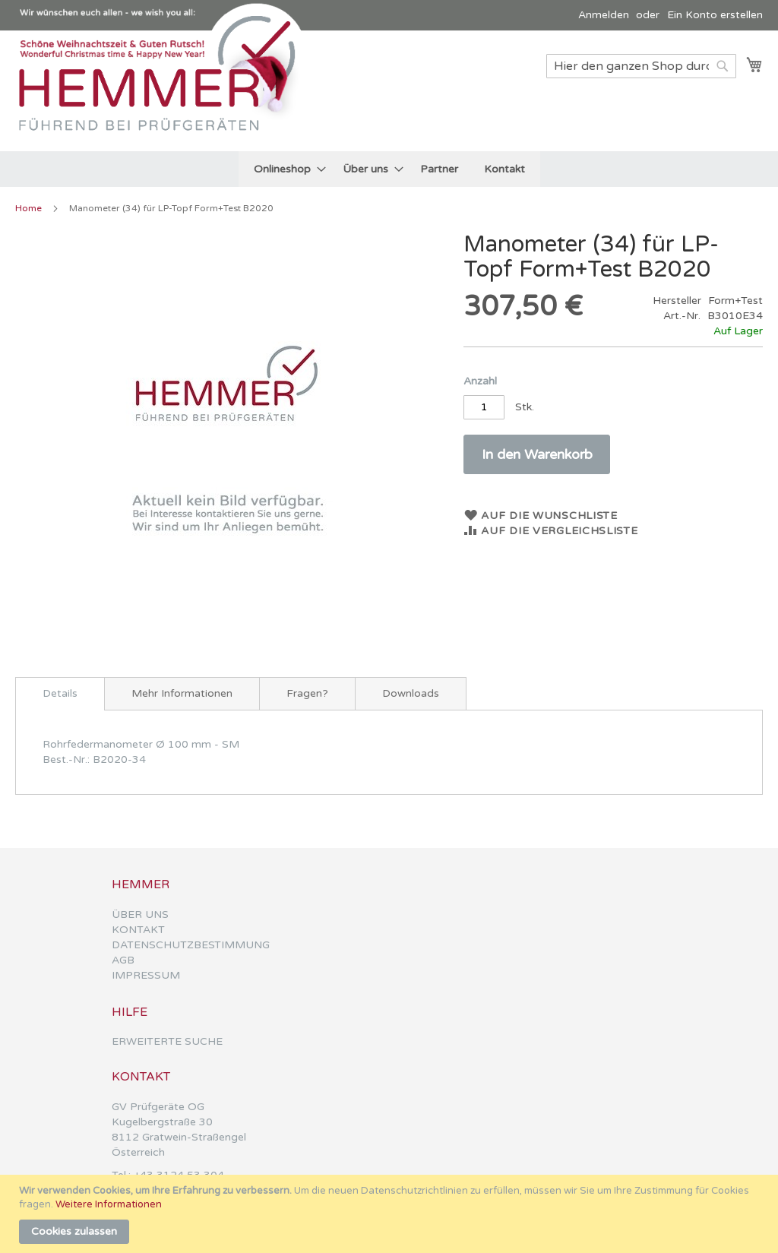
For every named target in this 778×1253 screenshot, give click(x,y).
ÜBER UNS (140, 914)
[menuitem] (285, 169)
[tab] (60, 693)
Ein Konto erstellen (715, 14)
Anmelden (603, 14)
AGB (123, 960)
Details (60, 693)
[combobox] (641, 66)
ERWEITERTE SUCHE (167, 1041)
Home (28, 208)
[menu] (389, 169)
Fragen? (307, 693)
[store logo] (163, 90)
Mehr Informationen (181, 693)
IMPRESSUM (146, 975)
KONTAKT (138, 929)
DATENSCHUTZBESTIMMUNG (191, 944)
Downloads (410, 693)
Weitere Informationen (108, 1204)
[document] (391, 1214)
